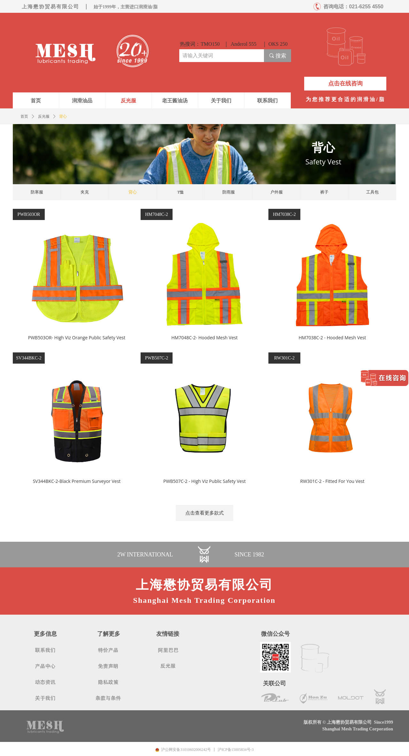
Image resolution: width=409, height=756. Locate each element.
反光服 (44, 116)
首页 (24, 116)
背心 (63, 116)
